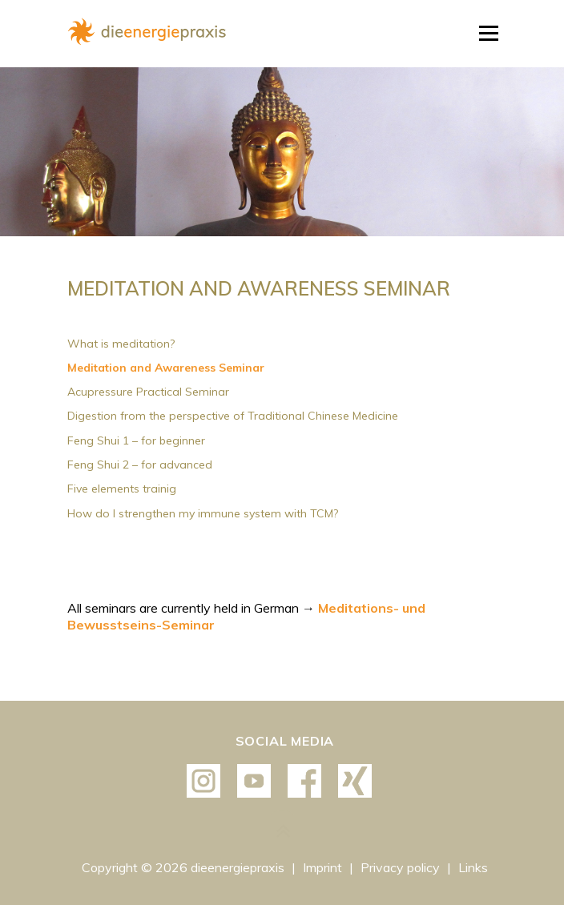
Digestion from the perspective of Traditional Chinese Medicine (232, 415)
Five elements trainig (121, 488)
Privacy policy (402, 867)
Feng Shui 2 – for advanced (139, 464)
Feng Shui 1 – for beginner (136, 440)
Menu (488, 34)
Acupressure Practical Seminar (148, 391)
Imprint (324, 867)
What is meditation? (121, 343)
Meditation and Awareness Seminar (165, 367)
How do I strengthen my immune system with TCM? (202, 513)
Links (473, 867)
